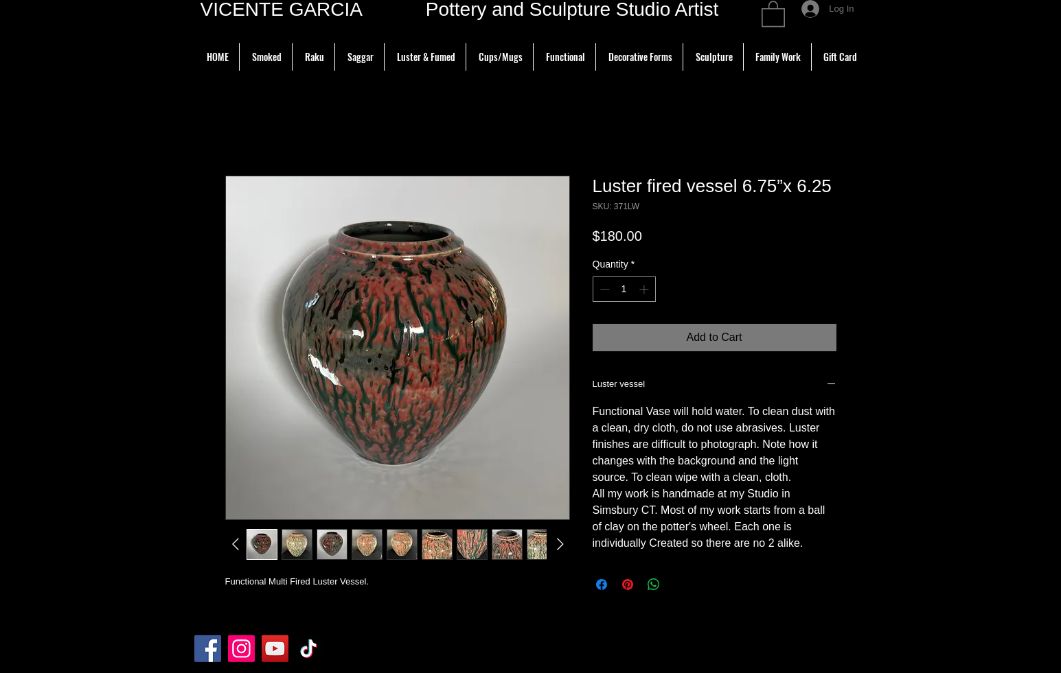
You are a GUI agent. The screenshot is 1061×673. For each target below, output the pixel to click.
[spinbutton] (624, 289)
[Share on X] (680, 584)
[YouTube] (275, 648)
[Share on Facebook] (601, 584)
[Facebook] (207, 648)
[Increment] (645, 289)
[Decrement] (603, 289)
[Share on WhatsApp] (654, 584)
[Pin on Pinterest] (627, 584)
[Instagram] (241, 648)
